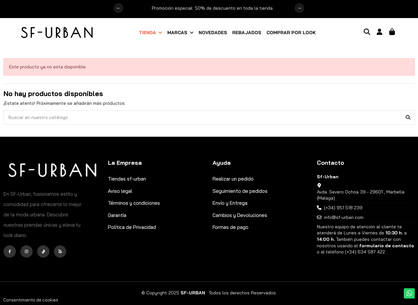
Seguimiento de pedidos (240, 191)
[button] (150, 33)
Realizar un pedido (233, 179)
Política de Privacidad (132, 227)
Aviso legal (120, 191)
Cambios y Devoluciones (240, 215)
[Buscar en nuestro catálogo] (408, 117)
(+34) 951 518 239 (343, 208)
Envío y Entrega (230, 203)
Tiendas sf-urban (127, 179)
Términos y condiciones (134, 203)
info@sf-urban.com (343, 217)
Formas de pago (230, 227)
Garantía (117, 215)
